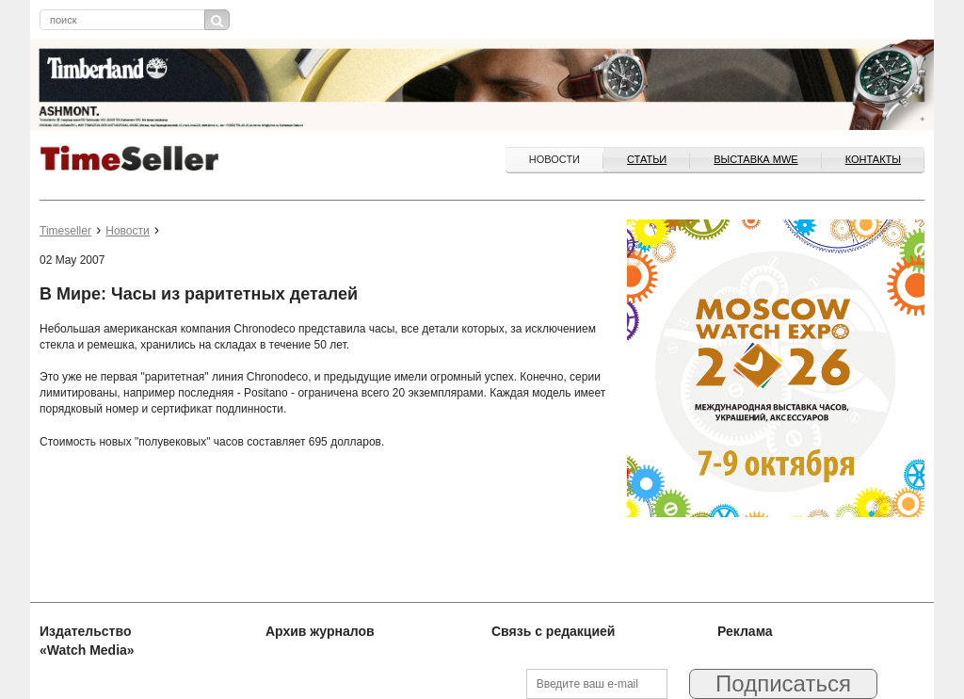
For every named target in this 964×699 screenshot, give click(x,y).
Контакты (873, 159)
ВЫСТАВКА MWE (755, 159)
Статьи (647, 159)
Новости (554, 159)
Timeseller (65, 230)
